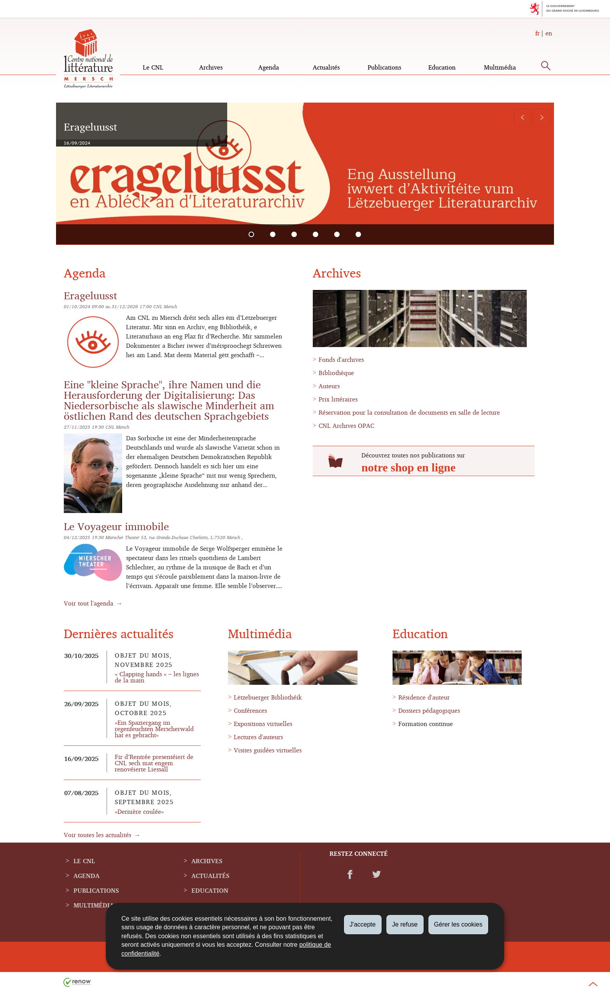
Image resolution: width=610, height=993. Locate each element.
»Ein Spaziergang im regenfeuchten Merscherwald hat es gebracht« (154, 729)
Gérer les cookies (458, 924)
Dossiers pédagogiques (429, 710)
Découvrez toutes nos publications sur (413, 455)
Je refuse (405, 924)
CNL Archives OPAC (346, 425)
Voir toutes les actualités (97, 835)
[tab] (251, 234)
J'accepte (363, 924)
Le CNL (153, 67)
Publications (384, 67)
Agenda (268, 67)
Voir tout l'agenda (88, 603)
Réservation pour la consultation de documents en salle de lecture (409, 412)
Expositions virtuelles (263, 723)
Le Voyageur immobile (116, 526)
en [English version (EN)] (548, 33)
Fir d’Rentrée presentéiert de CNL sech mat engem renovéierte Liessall (154, 763)
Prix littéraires (338, 399)
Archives (211, 67)
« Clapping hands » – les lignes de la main (157, 677)
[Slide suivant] (542, 117)
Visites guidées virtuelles (267, 750)
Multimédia (500, 67)
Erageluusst (90, 295)
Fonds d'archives (341, 359)
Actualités (326, 67)
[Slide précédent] (522, 117)
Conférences (250, 710)
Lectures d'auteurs (258, 737)
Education (442, 67)
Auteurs (329, 386)
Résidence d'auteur (424, 697)
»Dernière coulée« (139, 811)
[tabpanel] (305, 174)
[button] (546, 67)
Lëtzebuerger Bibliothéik (268, 697)
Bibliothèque (336, 373)
